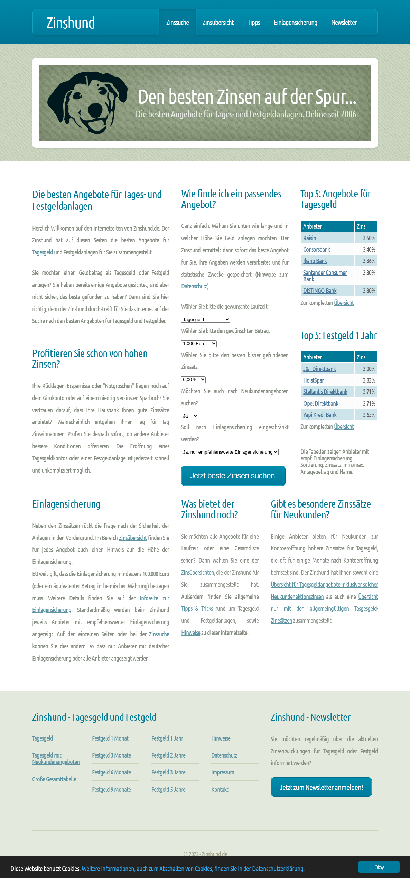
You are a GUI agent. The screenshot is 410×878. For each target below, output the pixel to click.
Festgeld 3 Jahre (168, 772)
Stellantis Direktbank (325, 391)
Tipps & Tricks (196, 608)
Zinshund (70, 22)
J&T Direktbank (319, 369)
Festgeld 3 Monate (111, 755)
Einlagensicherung (295, 22)
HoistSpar (313, 380)
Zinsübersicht (218, 22)
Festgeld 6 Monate (111, 772)
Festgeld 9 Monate (111, 789)
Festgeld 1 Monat (110, 738)
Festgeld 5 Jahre (168, 789)
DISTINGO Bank (319, 290)
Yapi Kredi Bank (319, 415)
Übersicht (344, 302)
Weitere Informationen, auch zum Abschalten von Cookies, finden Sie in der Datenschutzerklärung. (193, 868)
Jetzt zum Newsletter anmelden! (321, 787)
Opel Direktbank (320, 403)
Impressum (222, 772)
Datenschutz (194, 286)
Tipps (254, 22)
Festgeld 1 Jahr (167, 738)
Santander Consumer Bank (325, 275)
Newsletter (344, 22)
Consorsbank (316, 249)
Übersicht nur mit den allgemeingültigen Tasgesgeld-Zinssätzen (324, 608)
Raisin (309, 238)
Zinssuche (177, 22)
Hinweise (190, 632)
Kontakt (219, 789)
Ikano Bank (315, 261)
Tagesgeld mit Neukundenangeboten (56, 758)
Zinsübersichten (197, 572)
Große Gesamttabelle (54, 779)
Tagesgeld (42, 252)
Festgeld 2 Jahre (168, 755)
